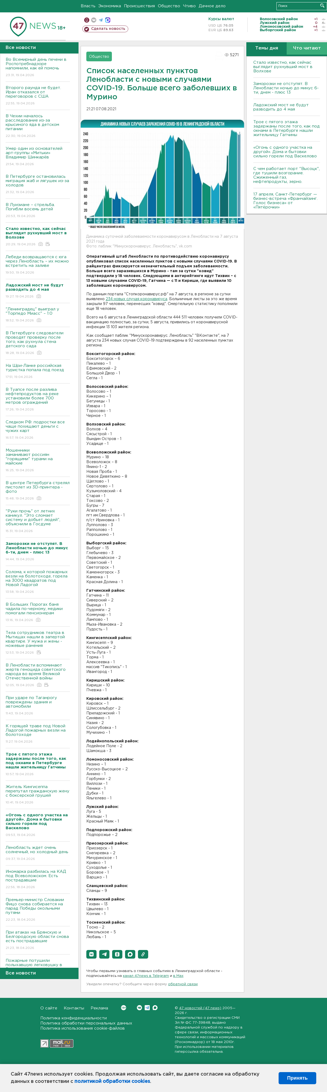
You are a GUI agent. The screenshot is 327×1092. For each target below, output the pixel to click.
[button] (91, 954)
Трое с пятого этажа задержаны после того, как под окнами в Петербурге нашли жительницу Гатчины (286, 128)
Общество (169, 6)
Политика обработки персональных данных (86, 1023)
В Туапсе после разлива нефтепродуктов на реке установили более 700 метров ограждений (38, 400)
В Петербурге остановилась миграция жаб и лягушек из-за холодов (38, 184)
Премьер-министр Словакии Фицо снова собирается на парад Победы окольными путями (38, 910)
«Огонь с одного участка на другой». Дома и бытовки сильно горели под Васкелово (285, 152)
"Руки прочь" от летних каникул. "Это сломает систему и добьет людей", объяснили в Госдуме (38, 521)
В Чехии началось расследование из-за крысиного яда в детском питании (38, 126)
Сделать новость (108, 28)
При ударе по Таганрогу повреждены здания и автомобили (38, 706)
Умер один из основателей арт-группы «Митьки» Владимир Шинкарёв (38, 156)
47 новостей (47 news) (200, 1008)
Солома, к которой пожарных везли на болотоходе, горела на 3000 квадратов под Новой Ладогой (38, 582)
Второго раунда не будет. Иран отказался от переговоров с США (38, 96)
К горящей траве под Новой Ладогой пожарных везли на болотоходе (38, 734)
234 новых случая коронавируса (136, 299)
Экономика (109, 6)
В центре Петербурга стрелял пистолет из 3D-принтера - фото (38, 491)
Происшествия (139, 6)
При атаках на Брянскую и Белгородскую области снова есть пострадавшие (38, 940)
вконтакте (93, 20)
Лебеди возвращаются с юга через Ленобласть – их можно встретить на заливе (38, 265)
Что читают (307, 48)
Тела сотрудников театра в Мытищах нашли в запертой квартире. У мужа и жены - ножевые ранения (38, 643)
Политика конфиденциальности (73, 1018)
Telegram (147, 1007)
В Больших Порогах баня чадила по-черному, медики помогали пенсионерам (38, 612)
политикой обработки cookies (112, 1081)
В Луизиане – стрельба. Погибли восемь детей (38, 210)
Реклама (99, 1008)
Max (155, 1007)
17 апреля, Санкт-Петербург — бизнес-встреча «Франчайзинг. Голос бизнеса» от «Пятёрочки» (285, 201)
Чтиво (189, 6)
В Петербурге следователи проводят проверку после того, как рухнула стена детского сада (38, 343)
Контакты (74, 1008)
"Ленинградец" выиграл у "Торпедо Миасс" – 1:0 (38, 315)
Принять (297, 1078)
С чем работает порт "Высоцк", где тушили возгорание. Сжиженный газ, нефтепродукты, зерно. (286, 175)
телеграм (100, 20)
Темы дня (266, 48)
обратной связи (183, 984)
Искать (322, 5)
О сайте (48, 1008)
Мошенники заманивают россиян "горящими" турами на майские (38, 461)
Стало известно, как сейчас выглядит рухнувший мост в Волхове (282, 67)
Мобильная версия (86, 20)
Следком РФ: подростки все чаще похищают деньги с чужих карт (38, 430)
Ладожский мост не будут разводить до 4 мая (281, 107)
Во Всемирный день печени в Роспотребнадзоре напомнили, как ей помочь (38, 67)
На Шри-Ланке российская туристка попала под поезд (38, 371)
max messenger (107, 20)
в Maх (178, 975)
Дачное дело (212, 6)
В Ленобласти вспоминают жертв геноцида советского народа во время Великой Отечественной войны (38, 675)
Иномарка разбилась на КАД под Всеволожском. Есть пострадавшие (38, 879)
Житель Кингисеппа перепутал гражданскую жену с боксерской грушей (38, 795)
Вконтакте (123, 1007)
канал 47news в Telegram (146, 975)
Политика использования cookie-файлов (82, 1028)
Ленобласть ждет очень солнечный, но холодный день (38, 853)
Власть (88, 6)
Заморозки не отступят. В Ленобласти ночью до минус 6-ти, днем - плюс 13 (286, 88)
